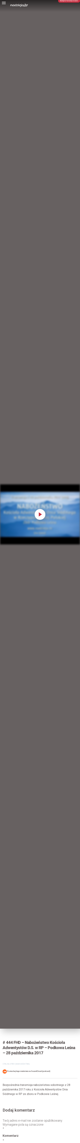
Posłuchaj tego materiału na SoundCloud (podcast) (26, 1071)
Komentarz (11, 1138)
